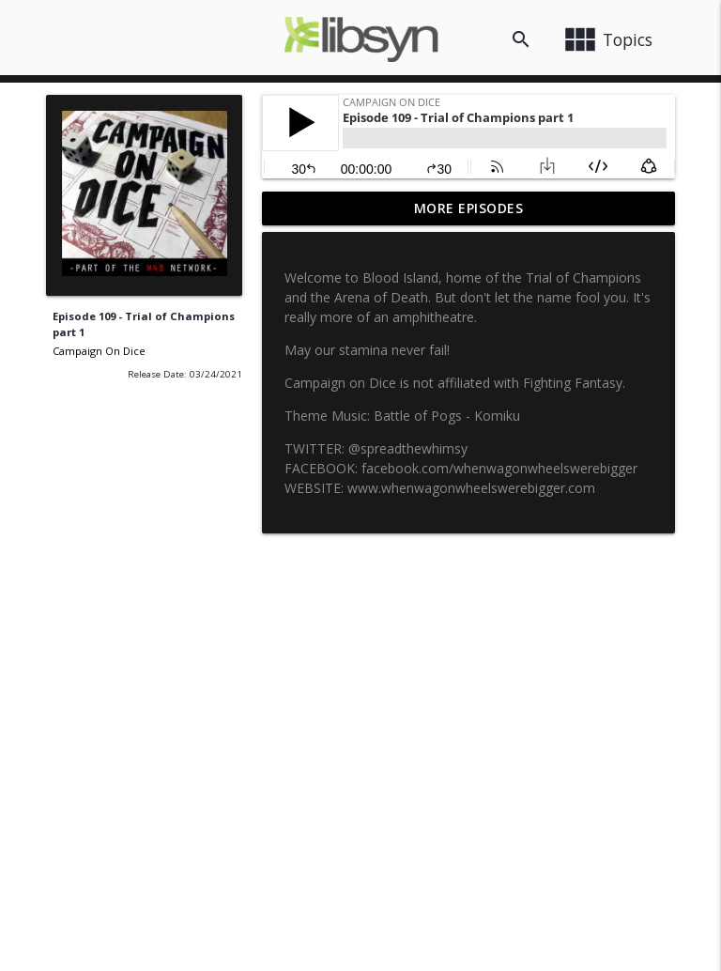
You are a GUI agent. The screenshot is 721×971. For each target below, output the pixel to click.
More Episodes (469, 208)
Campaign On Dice (99, 351)
